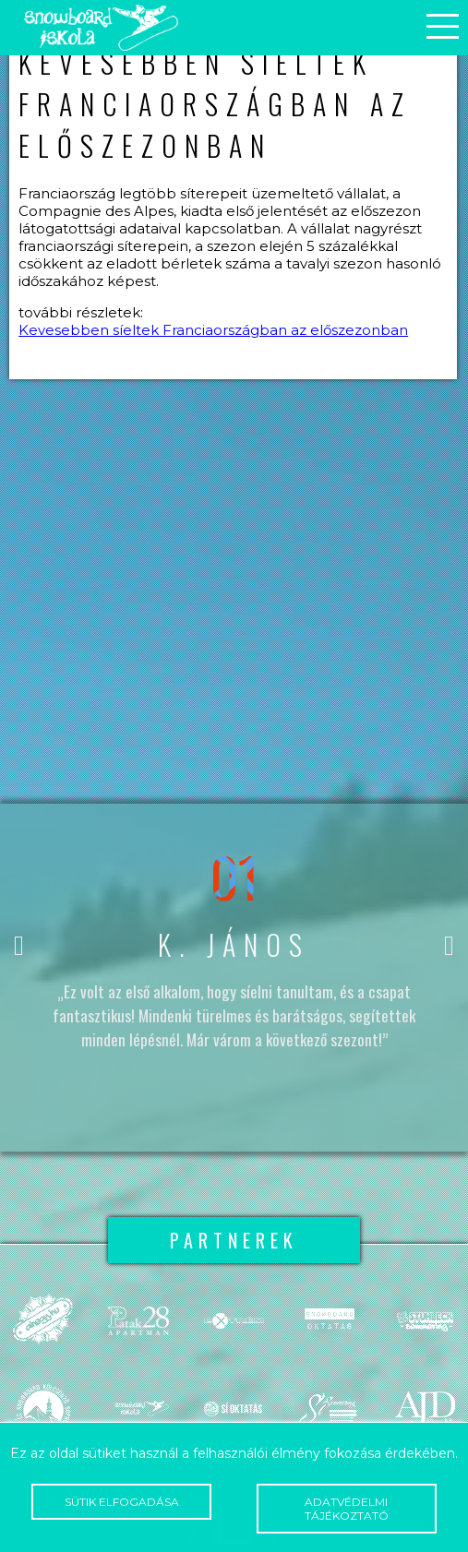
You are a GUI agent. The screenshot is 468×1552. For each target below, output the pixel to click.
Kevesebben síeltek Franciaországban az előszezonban (213, 330)
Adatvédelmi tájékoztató (346, 1509)
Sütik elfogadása (121, 1502)
